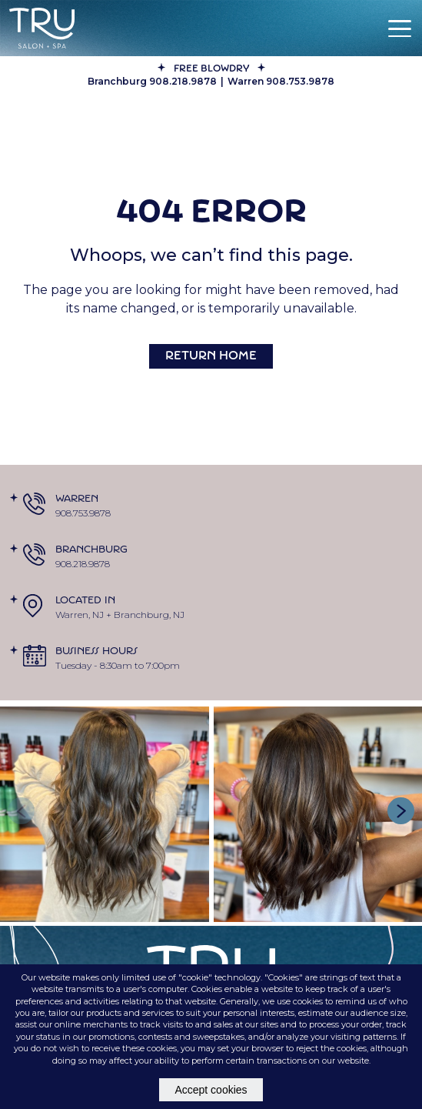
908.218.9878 (82, 564)
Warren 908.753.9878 (281, 81)
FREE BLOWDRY (210, 69)
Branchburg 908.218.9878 (152, 81)
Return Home (211, 356)
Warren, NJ (79, 614)
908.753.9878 (83, 513)
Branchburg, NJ (149, 614)
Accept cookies (210, 1090)
